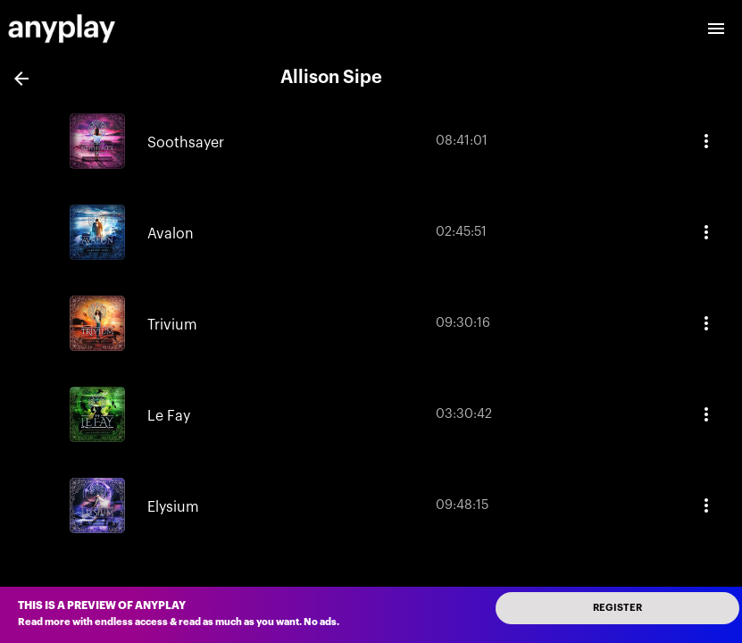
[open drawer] (716, 28)
